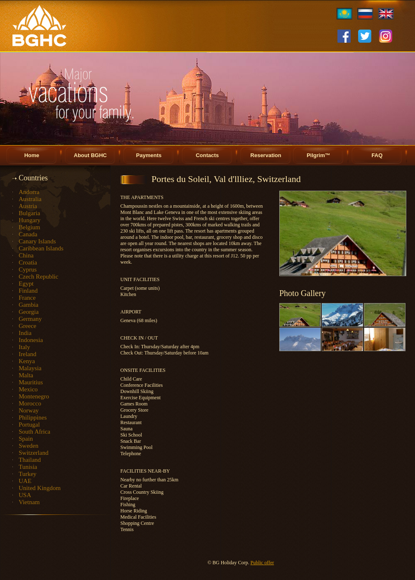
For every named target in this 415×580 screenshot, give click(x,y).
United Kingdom (40, 488)
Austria (28, 206)
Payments (148, 155)
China (26, 255)
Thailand (30, 459)
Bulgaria (29, 213)
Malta (26, 375)
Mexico (28, 389)
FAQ (377, 155)
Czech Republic (38, 276)
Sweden (29, 445)
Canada (28, 234)
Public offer (262, 562)
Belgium (29, 227)
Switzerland (34, 452)
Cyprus (28, 269)
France (27, 297)
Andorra (29, 192)
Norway (29, 410)
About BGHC (90, 155)
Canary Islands (37, 241)
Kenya (27, 361)
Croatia (28, 262)
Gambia (28, 304)
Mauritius (31, 382)
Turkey (28, 474)
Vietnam (29, 502)
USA (25, 495)
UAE (25, 481)
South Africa (34, 431)
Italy (24, 347)
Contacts (207, 155)
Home (31, 155)
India (25, 333)
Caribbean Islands (41, 248)
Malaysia (30, 368)
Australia (30, 199)
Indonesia (31, 340)
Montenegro (34, 396)
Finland (28, 290)
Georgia (29, 311)
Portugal (29, 424)
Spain (26, 438)
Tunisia (28, 467)
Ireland (27, 354)
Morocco (30, 403)
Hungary (30, 220)
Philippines (33, 417)
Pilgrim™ (318, 155)
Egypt (26, 283)
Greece (27, 326)
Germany (30, 318)
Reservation (265, 155)
